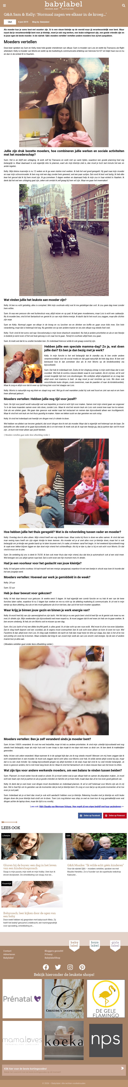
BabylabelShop (52, 957)
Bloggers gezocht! (54, 951)
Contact (7, 951)
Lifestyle (6, 835)
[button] (90, 815)
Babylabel (8, 957)
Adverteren (9, 954)
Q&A (10, 22)
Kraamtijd (6, 883)
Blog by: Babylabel (40, 22)
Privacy (48, 954)
